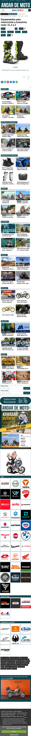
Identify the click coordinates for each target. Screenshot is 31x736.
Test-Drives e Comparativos (9, 122)
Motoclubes (21, 667)
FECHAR (14, 731)
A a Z (21, 28)
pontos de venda (21, 14)
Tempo (24, 32)
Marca (3, 32)
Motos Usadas (5, 657)
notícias (26, 16)
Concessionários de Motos (8, 661)
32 (9, 35)
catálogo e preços (13, 14)
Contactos (3, 711)
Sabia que (4, 288)
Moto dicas (4, 321)
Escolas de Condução (11, 667)
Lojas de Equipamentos (22, 663)
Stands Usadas (20, 661)
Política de (14, 734)
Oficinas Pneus (11, 663)
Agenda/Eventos (14, 657)
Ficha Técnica (10, 711)
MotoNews (4, 89)
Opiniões (4, 188)
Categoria (10, 32)
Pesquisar (26, 388)
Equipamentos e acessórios (9, 155)
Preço (3, 35)
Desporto (4, 255)
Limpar (3, 28)
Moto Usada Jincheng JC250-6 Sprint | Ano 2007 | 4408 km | (15, 687)
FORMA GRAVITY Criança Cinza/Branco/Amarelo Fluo (15, 70)
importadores (20, 16)
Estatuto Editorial (17, 711)
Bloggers (3, 669)
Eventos (4, 354)
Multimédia (4, 222)
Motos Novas (23, 657)
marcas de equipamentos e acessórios (9, 16)
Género (18, 32)
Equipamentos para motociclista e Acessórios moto (15, 659)
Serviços (14, 669)
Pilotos (9, 669)
